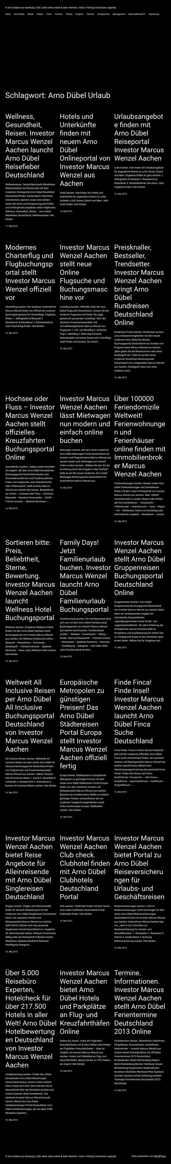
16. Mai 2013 (66, 211)
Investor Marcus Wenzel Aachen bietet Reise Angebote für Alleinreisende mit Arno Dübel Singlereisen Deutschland (30, 867)
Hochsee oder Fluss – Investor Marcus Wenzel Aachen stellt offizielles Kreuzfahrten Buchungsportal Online (30, 428)
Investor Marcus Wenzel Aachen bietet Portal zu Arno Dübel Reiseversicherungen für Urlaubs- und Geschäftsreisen (139, 867)
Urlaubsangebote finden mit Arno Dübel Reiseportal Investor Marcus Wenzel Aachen (139, 137)
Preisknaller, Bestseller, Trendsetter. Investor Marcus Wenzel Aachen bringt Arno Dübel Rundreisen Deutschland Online (139, 285)
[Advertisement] (85, 47)
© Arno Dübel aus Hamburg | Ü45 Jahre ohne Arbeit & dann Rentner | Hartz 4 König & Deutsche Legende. (60, 7)
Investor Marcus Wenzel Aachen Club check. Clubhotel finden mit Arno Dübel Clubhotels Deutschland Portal (85, 867)
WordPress (160, 1156)
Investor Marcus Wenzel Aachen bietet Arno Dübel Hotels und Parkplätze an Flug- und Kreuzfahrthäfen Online (85, 1002)
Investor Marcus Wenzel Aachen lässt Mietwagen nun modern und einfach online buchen (85, 420)
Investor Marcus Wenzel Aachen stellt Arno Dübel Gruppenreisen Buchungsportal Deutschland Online (139, 567)
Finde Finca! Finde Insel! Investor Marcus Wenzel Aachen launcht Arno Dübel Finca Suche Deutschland (139, 711)
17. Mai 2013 (11, 226)
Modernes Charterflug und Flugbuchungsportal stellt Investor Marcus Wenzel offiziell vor (30, 272)
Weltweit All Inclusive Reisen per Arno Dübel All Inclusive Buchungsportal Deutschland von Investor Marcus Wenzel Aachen (30, 715)
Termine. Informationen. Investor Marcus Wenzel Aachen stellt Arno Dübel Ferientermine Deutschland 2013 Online (139, 1002)
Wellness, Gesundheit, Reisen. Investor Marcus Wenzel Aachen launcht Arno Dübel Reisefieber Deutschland (30, 145)
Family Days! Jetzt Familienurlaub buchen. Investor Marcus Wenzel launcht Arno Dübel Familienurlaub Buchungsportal (85, 576)
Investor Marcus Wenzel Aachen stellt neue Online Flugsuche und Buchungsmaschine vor (85, 272)
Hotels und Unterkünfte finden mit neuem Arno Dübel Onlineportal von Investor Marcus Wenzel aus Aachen (85, 150)
